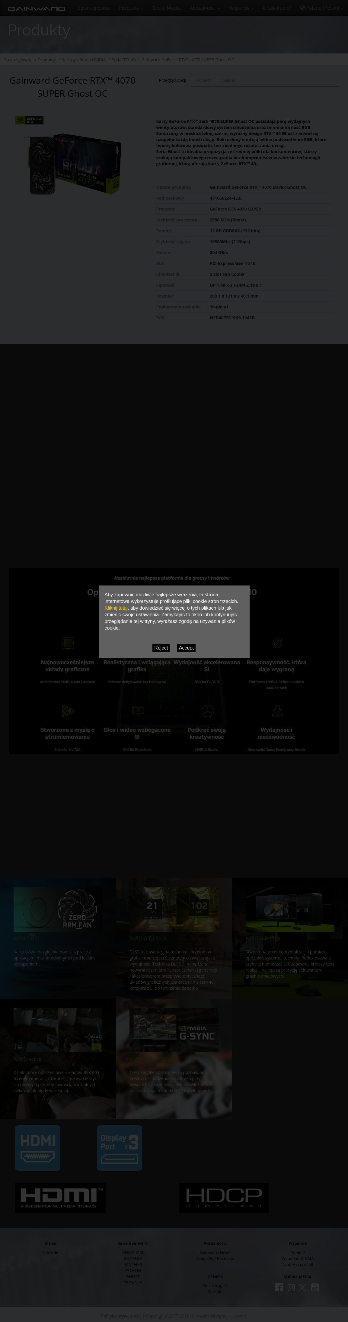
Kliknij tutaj (116, 608)
